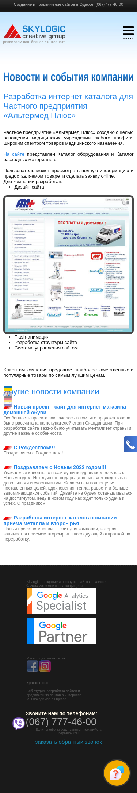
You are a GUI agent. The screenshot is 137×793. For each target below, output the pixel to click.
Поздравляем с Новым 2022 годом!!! (54, 467)
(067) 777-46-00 (61, 721)
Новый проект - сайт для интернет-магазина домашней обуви (64, 409)
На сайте (13, 154)
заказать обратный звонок (68, 742)
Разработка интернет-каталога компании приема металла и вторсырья (60, 520)
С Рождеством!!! (29, 447)
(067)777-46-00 (109, 4)
